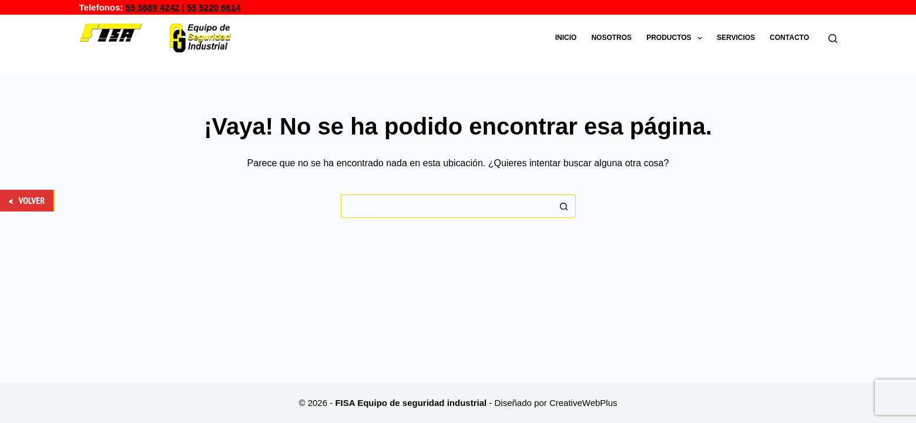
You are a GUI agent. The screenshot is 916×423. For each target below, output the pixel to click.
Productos (676, 38)
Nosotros (611, 37)
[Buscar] (832, 38)
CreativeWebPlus (583, 403)
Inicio (566, 37)
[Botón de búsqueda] (564, 206)
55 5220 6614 (214, 7)
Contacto (789, 37)
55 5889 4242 (152, 7)
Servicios (736, 37)
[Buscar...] (446, 206)
